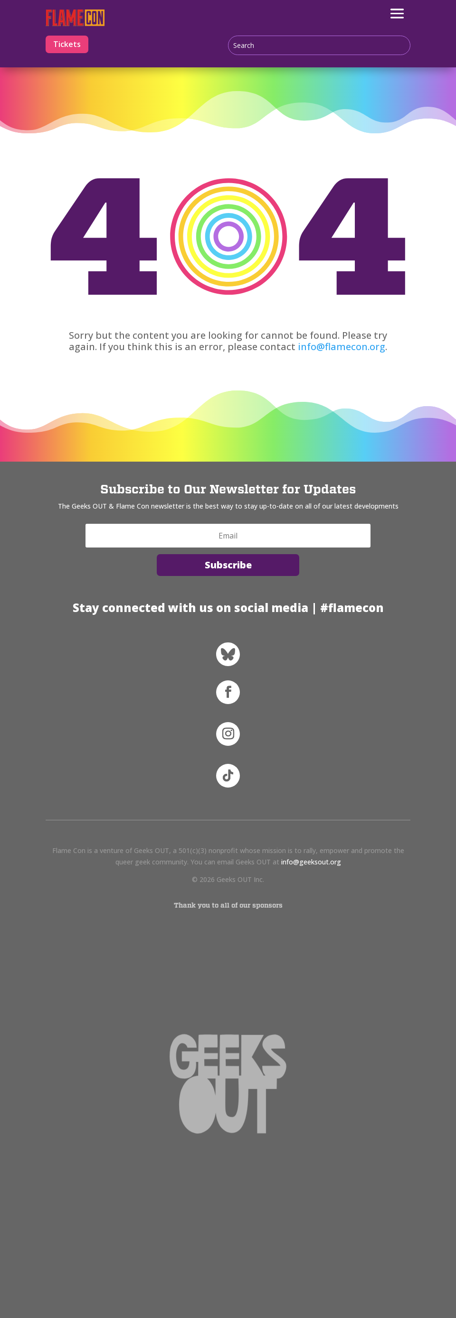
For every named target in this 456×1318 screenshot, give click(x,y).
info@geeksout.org (311, 861)
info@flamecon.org (341, 346)
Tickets (67, 44)
